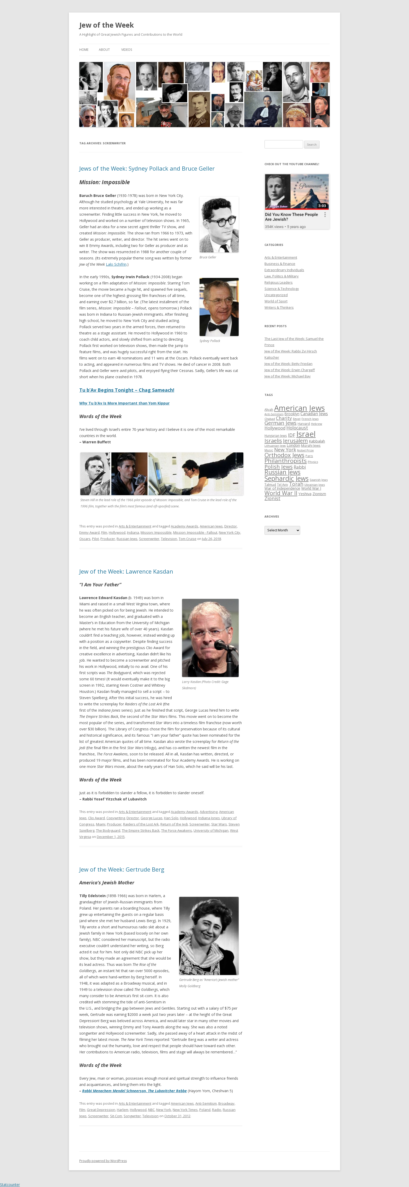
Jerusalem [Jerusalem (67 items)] (295, 440)
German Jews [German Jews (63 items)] (280, 422)
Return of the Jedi (174, 824)
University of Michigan (211, 830)
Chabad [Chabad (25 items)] (269, 419)
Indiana (133, 532)
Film (104, 532)
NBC (151, 1109)
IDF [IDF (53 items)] (291, 435)
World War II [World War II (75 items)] (280, 493)
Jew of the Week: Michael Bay (287, 376)
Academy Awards (184, 526)
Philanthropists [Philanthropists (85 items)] (285, 461)
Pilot (95, 538)
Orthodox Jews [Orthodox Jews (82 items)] (284, 455)
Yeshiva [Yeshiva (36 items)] (304, 493)
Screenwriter (149, 538)
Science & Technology (281, 288)
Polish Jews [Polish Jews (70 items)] (278, 466)
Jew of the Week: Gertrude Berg (121, 869)
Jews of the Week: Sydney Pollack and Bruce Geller (147, 168)
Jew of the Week (106, 25)
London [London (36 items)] (293, 445)
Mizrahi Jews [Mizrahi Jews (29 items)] (311, 445)
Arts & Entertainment (135, 526)
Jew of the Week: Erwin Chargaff (289, 370)
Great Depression (101, 1109)
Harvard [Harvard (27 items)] (304, 423)
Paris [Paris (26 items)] (309, 456)
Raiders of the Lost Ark (141, 824)
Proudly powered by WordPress (103, 1161)
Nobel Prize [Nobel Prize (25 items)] (305, 450)
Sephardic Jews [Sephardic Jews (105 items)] (286, 478)
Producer (107, 538)
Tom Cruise (187, 538)
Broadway (226, 1103)
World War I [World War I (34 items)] (311, 488)
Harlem (122, 1109)
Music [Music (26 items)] (268, 450)
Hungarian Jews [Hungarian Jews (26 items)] (275, 435)
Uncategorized (276, 295)
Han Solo (171, 818)
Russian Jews (127, 538)
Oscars (85, 538)
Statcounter (10, 1184)
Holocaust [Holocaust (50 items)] (297, 428)
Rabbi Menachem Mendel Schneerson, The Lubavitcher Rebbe (134, 1090)
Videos (126, 49)
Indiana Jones (209, 818)
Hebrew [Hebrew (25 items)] (316, 424)
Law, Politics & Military (281, 276)
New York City (229, 532)
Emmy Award (89, 532)
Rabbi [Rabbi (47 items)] (300, 467)
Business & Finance (279, 263)
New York (163, 1109)
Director (230, 526)
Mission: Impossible (156, 532)
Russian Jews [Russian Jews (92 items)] (282, 472)
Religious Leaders (278, 282)
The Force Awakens (176, 830)
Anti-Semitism (206, 1103)
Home (83, 49)
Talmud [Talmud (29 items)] (270, 484)
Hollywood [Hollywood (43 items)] (274, 428)
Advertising (209, 811)
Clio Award (96, 818)
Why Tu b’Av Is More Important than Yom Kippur (124, 403)
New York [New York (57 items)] (285, 449)
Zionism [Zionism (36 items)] (319, 493)
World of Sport (275, 301)
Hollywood (117, 532)
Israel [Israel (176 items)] (306, 434)
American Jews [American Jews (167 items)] (299, 408)
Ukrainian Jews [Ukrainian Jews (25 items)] (314, 485)
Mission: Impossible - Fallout (195, 532)
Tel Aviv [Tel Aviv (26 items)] (282, 484)
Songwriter (132, 1116)
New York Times (185, 1109)
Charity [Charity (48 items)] (284, 418)
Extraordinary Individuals (284, 270)
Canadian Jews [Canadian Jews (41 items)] (314, 414)
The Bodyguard (108, 830)
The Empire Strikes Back (141, 830)
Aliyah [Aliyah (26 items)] (268, 409)
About (104, 49)
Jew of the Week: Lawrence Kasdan (126, 571)
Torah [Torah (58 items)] (296, 484)
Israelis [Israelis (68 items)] (273, 440)
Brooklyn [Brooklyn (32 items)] (292, 413)
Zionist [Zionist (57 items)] (272, 498)
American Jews (211, 526)
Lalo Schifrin (116, 264)
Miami (100, 824)
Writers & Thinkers (279, 307)
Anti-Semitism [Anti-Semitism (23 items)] (274, 414)
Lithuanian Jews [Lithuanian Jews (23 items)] (275, 446)
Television (169, 538)
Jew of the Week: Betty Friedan (288, 363)
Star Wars (219, 824)
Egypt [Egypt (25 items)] (296, 419)
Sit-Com (116, 1116)
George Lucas (152, 818)
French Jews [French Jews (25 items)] (310, 419)
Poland (204, 1109)
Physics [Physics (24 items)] (313, 462)
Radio (216, 1109)
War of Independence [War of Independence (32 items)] (282, 488)
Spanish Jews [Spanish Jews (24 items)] (319, 480)
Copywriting (115, 818)
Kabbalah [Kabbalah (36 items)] (317, 441)
